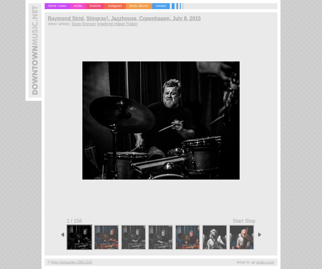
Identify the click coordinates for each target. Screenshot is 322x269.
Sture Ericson (83, 23)
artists (78, 6)
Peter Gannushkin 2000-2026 (71, 262)
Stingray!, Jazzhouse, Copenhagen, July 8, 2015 (143, 18)
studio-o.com (265, 262)
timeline (95, 6)
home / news (57, 6)
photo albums (139, 6)
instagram (115, 6)
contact (161, 6)
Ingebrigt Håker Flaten (117, 23)
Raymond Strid (66, 18)
